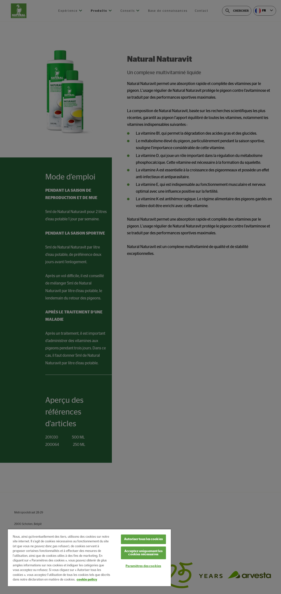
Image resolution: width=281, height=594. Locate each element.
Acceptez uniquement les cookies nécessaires (143, 553)
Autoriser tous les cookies (143, 539)
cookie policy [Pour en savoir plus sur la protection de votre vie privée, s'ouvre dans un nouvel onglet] (87, 579)
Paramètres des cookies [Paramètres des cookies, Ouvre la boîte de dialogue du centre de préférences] (143, 566)
